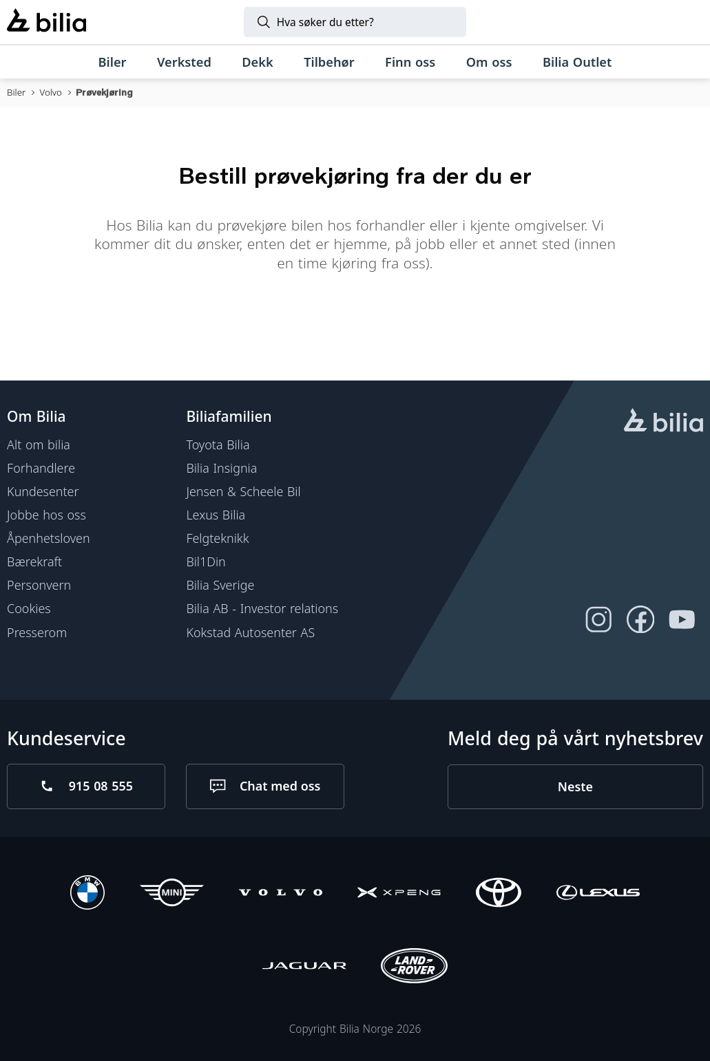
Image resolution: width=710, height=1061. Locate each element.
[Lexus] (598, 894)
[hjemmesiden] (663, 422)
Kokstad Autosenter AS (250, 631)
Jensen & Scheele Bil (243, 491)
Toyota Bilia (217, 444)
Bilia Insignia (221, 468)
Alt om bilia (38, 444)
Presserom (37, 631)
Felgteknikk (217, 538)
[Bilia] (46, 22)
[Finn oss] (410, 61)
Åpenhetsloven (48, 538)
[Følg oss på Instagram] (599, 619)
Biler (16, 92)
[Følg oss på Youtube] (682, 619)
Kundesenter (43, 491)
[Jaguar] (304, 967)
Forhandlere (41, 468)
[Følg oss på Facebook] (640, 619)
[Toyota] (499, 894)
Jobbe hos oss (46, 514)
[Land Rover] (414, 967)
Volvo (50, 92)
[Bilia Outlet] (577, 61)
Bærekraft (34, 561)
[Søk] (355, 22)
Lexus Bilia (215, 514)
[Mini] (172, 894)
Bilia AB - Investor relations (262, 608)
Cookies (29, 608)
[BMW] (87, 894)
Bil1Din (205, 561)
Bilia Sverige (220, 585)
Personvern (39, 585)
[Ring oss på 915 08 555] (86, 785)
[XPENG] (399, 894)
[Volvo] (280, 894)
